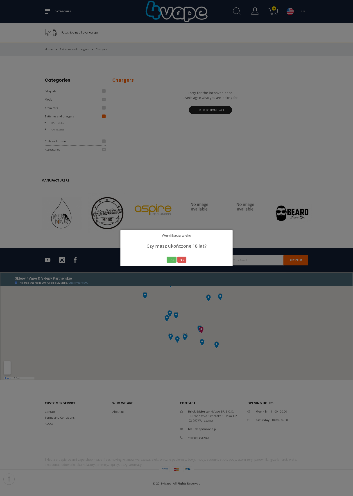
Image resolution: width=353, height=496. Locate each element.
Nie (182, 260)
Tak (171, 260)
